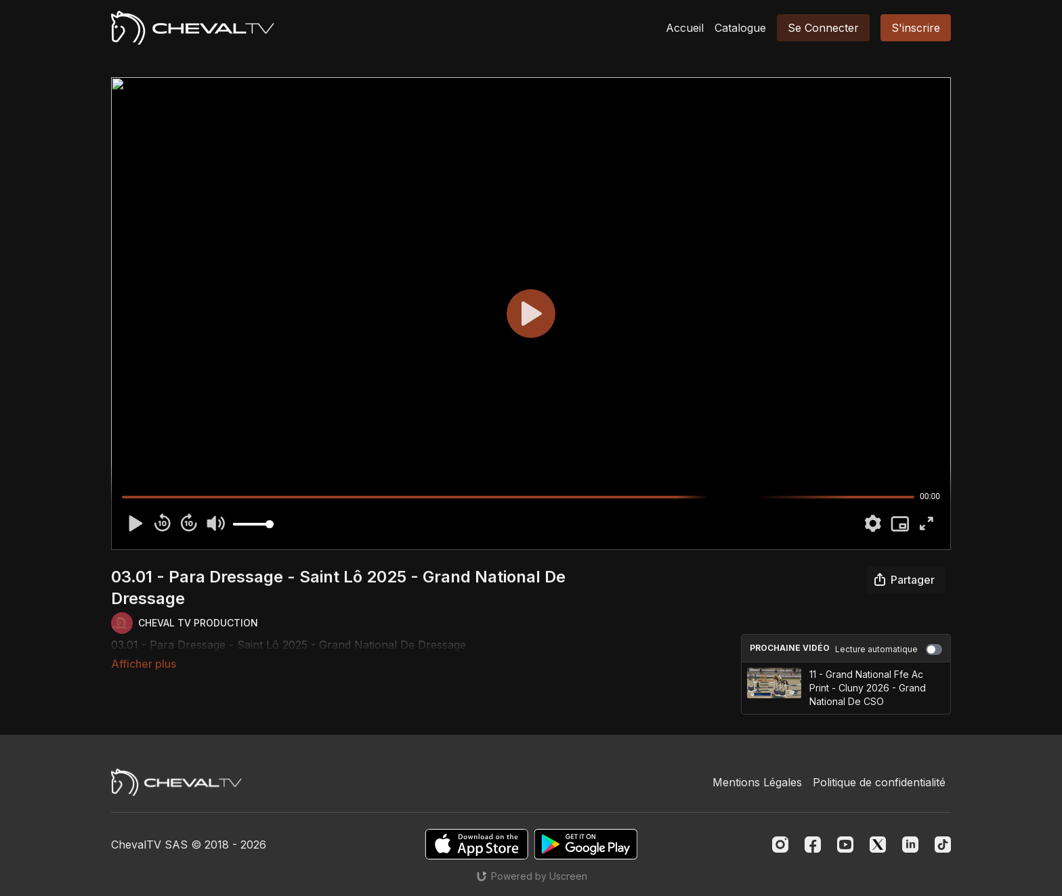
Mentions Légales (757, 782)
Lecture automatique (888, 649)
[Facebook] (813, 844)
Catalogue (740, 28)
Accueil (685, 28)
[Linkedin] (910, 844)
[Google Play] (586, 844)
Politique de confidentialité (879, 782)
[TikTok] (943, 844)
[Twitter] (878, 844)
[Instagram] (780, 844)
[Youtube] (845, 844)
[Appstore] (476, 844)
